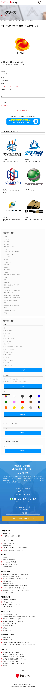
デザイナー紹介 (7, 545)
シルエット (8, 341)
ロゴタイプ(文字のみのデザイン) (13, 346)
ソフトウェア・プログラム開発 (11, 251)
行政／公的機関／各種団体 (10, 300)
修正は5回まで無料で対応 (9, 623)
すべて (5, 236)
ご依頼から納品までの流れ (10, 614)
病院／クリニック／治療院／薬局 (12, 290)
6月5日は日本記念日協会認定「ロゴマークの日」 (16, 659)
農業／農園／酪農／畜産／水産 (11, 305)
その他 (5, 249)
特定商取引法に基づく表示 (10, 564)
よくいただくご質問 (8, 592)
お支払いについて (7, 606)
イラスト (7, 336)
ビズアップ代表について (9, 559)
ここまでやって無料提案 (9, 599)
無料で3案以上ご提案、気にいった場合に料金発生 (16, 574)
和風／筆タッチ (9, 352)
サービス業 (6, 244)
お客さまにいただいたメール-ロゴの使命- (14, 656)
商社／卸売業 (7, 269)
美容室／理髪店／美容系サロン (11, 295)
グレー (22, 397)
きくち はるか (5, 105)
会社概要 (5, 557)
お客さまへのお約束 (8, 583)
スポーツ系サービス (9, 246)
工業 (5, 279)
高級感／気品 (8, 365)
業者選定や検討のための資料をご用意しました (15, 585)
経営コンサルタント (9, 292)
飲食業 (5, 313)
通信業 (5, 307)
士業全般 (6, 272)
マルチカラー (38, 408)
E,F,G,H (20, 379)
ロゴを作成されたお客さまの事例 (11, 536)
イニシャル (8, 333)
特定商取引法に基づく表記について (23, 684)
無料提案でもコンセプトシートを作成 (13, 621)
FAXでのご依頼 (7, 630)
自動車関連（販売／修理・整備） (12, 297)
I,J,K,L (26, 379)
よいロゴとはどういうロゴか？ (11, 652)
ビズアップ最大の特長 (8, 543)
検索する (22, 370)
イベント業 (6, 241)
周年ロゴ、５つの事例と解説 (10, 661)
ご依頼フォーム (7, 628)
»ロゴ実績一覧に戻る (23, 110)
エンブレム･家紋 (9, 338)
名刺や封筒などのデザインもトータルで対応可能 (16, 590)
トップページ (5, 20)
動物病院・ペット (8, 267)
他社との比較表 (7, 581)
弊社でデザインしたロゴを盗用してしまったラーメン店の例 (19, 644)
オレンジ (6, 408)
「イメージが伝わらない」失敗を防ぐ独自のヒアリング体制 (19, 616)
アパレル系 (6, 239)
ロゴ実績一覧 (11, 20)
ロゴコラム (6, 665)
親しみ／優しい (9, 360)
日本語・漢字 (17, 381)
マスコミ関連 (7, 257)
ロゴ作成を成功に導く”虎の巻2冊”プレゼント (15, 588)
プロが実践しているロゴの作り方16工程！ (14, 663)
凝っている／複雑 (9, 349)
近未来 (7, 362)
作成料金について (7, 602)
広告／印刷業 (7, 282)
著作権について (7, 637)
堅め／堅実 (8, 354)
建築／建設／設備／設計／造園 (11, 285)
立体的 (7, 357)
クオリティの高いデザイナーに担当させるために (16, 547)
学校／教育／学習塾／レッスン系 (12, 274)
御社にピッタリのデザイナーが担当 (12, 619)
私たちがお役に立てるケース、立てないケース (15, 578)
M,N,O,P (33, 379)
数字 (25, 381)
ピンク (14, 403)
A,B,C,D (13, 379)
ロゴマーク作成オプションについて (12, 604)
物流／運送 (6, 287)
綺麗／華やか (8, 330)
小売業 (5, 277)
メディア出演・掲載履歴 (9, 562)
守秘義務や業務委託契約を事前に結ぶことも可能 (16, 642)
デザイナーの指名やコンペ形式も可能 (13, 550)
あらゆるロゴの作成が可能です (11, 576)
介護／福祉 (6, 264)
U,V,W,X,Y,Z (8, 381)
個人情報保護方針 (7, 566)
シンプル (7, 344)
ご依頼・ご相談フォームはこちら (23, 518)
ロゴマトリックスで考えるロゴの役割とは (14, 654)
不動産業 (6, 259)
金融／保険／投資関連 (9, 310)
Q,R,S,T (40, 379)
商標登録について (7, 640)
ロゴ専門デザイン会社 (10, 2)
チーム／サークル (8, 254)
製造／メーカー (8, 302)
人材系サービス (8, 262)
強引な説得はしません (8, 625)
